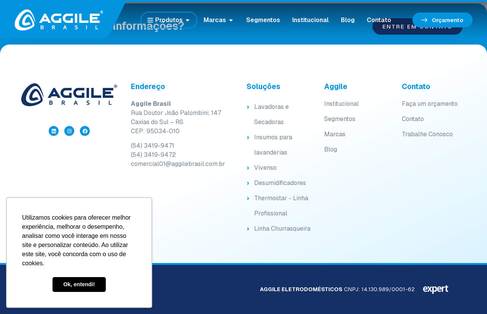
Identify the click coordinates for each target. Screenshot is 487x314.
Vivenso (265, 168)
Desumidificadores (280, 183)
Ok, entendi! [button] (79, 284)
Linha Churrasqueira (282, 229)
